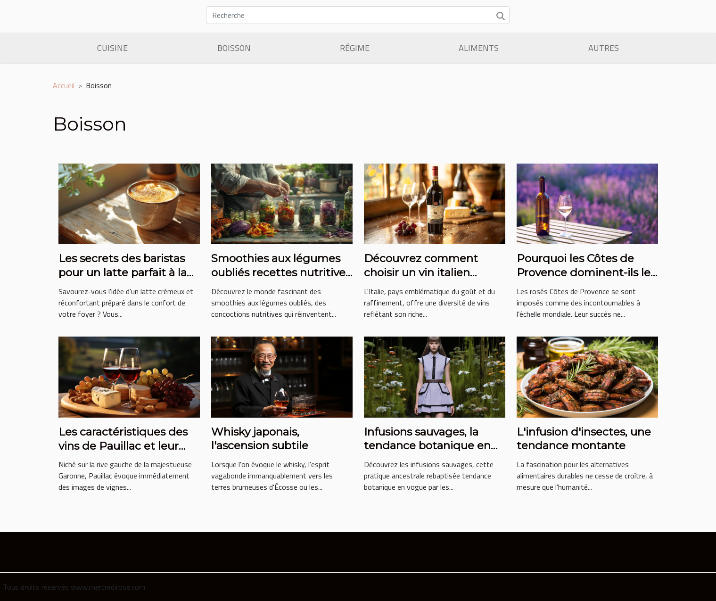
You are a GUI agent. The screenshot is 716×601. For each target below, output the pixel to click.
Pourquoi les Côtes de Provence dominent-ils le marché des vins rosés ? (583, 272)
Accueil (63, 85)
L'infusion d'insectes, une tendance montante (584, 439)
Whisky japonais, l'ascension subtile (259, 439)
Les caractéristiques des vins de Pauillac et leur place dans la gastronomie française (128, 453)
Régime (355, 47)
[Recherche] (358, 15)
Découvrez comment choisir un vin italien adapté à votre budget (424, 272)
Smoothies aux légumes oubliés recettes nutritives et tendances (281, 272)
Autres (603, 47)
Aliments (479, 47)
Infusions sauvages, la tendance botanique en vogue (427, 446)
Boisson (234, 47)
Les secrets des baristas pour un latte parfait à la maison (122, 272)
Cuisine (112, 47)
